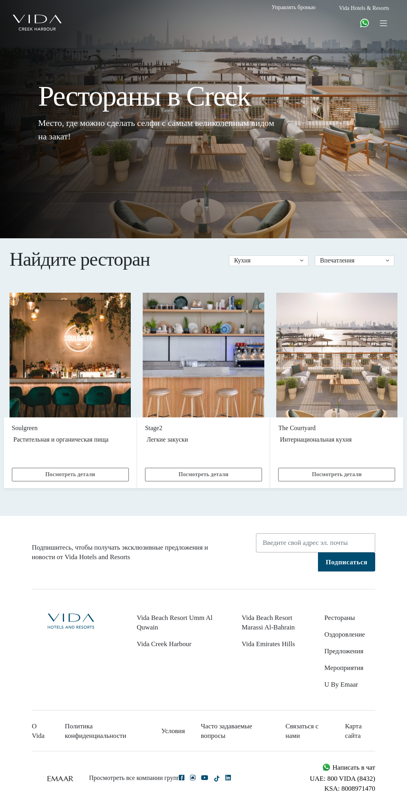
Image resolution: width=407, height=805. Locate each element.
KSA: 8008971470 (349, 788)
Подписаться (347, 562)
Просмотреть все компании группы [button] (142, 777)
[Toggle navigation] (383, 23)
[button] (268, 260)
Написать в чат (348, 767)
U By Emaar (341, 684)
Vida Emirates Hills (268, 644)
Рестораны (339, 618)
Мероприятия (343, 668)
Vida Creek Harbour (164, 644)
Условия (173, 731)
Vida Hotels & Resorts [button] (364, 8)
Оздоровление (344, 634)
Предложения (343, 651)
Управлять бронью (293, 7)
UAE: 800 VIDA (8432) (342, 778)
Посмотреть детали (70, 474)
